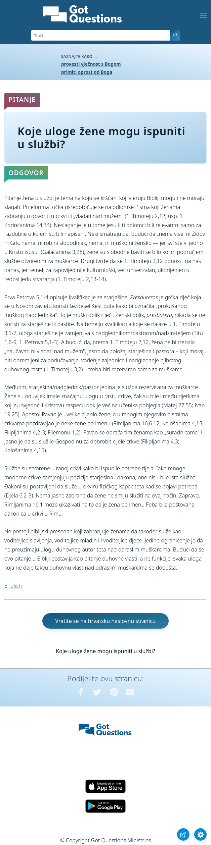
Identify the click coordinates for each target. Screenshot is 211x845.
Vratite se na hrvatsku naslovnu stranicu (105, 621)
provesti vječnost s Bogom (91, 64)
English (13, 585)
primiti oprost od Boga (86, 72)
